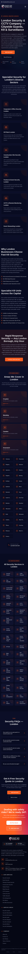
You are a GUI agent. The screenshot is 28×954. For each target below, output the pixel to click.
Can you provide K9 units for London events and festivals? (14, 748)
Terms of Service (5, 941)
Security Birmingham (6, 915)
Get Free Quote (14, 822)
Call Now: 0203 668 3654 (14, 359)
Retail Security (5, 889)
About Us (4, 934)
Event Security (5, 880)
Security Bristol (5, 924)
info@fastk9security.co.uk (8, 2)
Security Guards (5, 878)
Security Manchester (6, 912)
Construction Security (7, 884)
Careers (3, 943)
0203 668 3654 (14, 828)
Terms (14, 951)
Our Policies (4, 938)
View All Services (7, 57)
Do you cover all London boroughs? (14, 764)
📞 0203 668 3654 (8, 52)
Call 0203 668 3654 (15, 545)
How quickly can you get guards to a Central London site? (14, 733)
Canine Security (5, 893)
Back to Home (14, 797)
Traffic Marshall (5, 895)
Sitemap (20, 951)
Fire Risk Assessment (6, 902)
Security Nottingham (6, 926)
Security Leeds (5, 917)
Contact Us (4, 936)
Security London (5, 910)
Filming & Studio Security (7, 882)
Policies (7, 951)
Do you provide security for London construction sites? (14, 741)
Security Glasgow (6, 919)
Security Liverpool (6, 921)
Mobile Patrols (5, 886)
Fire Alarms (4, 900)
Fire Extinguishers (6, 898)
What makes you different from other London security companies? (14, 756)
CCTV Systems (5, 891)
